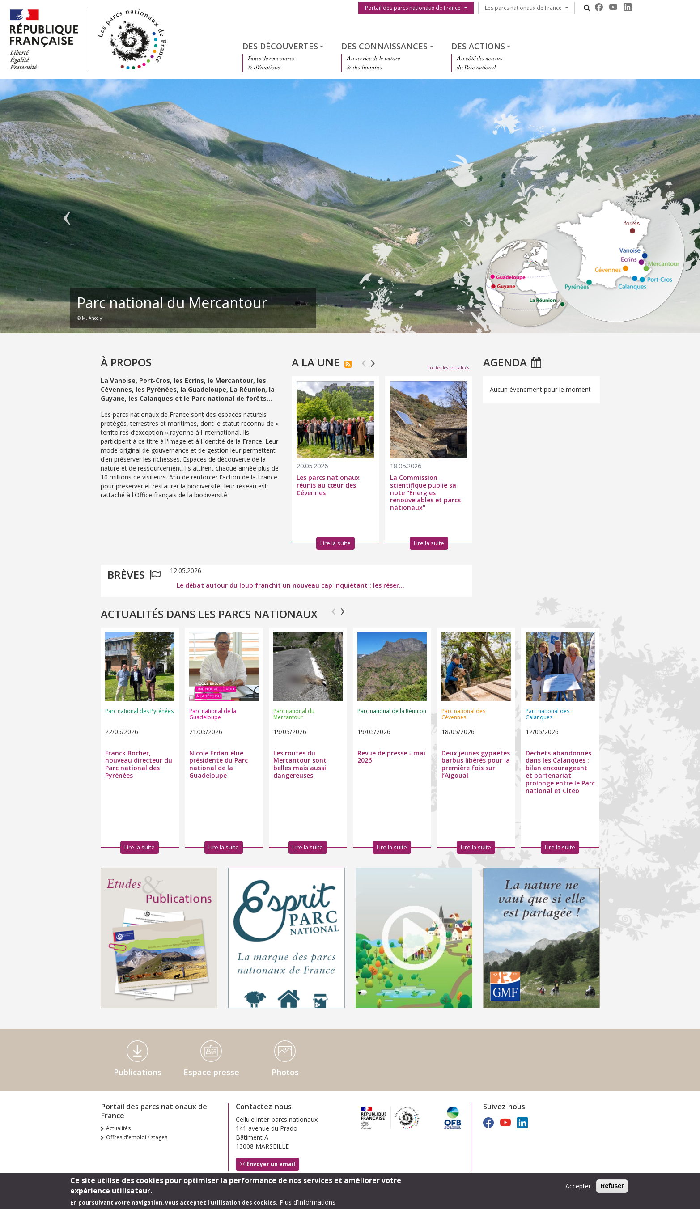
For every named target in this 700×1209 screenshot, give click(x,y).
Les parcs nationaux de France (523, 8)
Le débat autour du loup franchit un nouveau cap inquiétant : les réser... (290, 585)
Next (373, 359)
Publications (137, 1072)
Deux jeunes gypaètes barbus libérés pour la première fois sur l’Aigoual (475, 764)
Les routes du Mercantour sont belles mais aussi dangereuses (300, 764)
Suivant (633, 210)
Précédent (67, 210)
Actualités (118, 1128)
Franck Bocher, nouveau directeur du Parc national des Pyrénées (138, 764)
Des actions (478, 46)
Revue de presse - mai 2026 (391, 757)
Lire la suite (139, 847)
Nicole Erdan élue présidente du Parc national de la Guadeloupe (218, 764)
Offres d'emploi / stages (136, 1137)
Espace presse (211, 1072)
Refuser (612, 1185)
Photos (285, 1072)
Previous (364, 359)
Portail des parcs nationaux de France (413, 8)
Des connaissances (384, 46)
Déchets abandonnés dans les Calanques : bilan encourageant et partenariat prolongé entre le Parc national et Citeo (560, 772)
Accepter (578, 1186)
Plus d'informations (307, 1202)
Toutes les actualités (448, 368)
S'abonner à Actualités (348, 364)
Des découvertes (280, 46)
